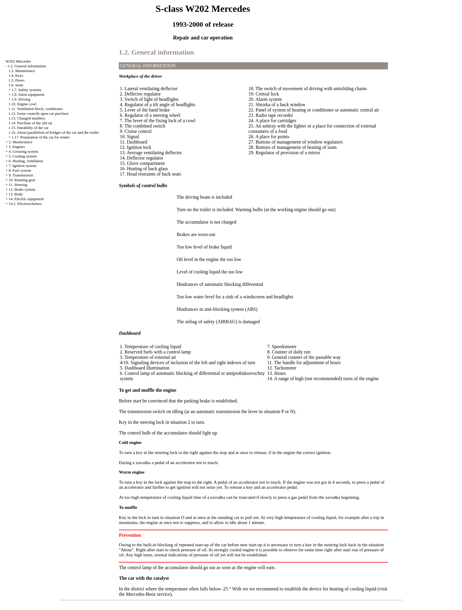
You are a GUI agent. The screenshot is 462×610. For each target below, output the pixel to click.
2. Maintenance (20, 142)
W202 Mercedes (18, 61)
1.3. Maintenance (21, 71)
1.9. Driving (21, 99)
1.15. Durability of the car (28, 127)
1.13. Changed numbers (26, 118)
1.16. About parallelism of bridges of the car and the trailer (53, 132)
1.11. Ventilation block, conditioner (35, 108)
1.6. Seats (15, 85)
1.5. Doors (16, 80)
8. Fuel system (20, 170)
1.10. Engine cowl (22, 104)
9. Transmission (21, 175)
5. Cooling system (22, 156)
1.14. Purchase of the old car (30, 123)
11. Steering (18, 184)
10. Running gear (22, 180)
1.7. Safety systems (26, 89)
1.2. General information (27, 66)
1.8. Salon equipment (28, 94)
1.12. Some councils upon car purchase (38, 113)
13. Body (16, 194)
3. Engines (17, 146)
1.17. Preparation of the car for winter (41, 137)
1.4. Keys (15, 75)
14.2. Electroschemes (25, 203)
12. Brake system (22, 189)
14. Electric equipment (26, 199)
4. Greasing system (23, 151)
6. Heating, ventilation (26, 161)
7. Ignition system (22, 165)
